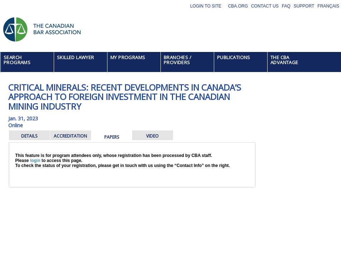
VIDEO (152, 136)
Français (328, 6)
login (35, 160)
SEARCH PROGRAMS (17, 60)
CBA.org (238, 6)
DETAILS (29, 136)
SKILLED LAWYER (75, 57)
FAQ (286, 6)
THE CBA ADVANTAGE (284, 60)
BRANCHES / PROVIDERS (177, 60)
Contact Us (265, 6)
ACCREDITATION (70, 136)
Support (304, 6)
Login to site (205, 6)
